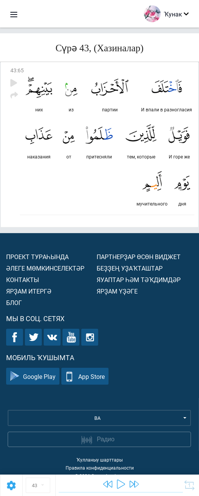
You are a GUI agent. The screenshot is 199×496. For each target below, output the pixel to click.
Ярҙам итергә (28, 291)
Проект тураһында (37, 257)
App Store (85, 376)
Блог (14, 303)
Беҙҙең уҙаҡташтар (130, 268)
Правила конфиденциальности (100, 468)
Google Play (33, 376)
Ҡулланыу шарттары (99, 460)
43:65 (17, 70)
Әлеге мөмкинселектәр (45, 268)
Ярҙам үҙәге (117, 291)
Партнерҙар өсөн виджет (139, 257)
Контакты (22, 280)
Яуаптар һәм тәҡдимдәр (139, 280)
